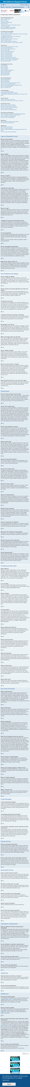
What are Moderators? (5, 80)
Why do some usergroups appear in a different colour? (11, 85)
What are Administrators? (6, 79)
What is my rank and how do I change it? (9, 41)
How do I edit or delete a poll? (6, 52)
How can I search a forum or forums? (8, 104)
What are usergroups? (5, 81)
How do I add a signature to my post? (8, 48)
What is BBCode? (4, 65)
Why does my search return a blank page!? (9, 107)
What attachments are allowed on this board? (9, 121)
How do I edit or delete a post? (7, 47)
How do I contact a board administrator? (8, 131)
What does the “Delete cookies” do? (8, 28)
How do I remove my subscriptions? (8, 117)
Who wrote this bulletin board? (7, 126)
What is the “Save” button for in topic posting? (10, 58)
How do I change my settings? (7, 32)
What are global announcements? (7, 70)
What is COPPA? (4, 20)
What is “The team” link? (5, 87)
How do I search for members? (7, 108)
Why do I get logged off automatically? (8, 27)
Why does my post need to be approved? (9, 59)
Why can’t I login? (4, 23)
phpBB (18, 331)
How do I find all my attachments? (7, 122)
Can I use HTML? (4, 66)
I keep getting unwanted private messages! (9, 92)
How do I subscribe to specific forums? (8, 116)
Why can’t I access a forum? (6, 53)
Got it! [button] (9, 1084)
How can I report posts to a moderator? (8, 57)
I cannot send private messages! (7, 91)
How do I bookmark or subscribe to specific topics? (11, 114)
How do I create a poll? (5, 50)
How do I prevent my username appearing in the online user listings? (14, 33)
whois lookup (4, 1025)
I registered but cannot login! (6, 22)
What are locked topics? (5, 73)
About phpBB (10, 1002)
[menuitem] (4, 5)
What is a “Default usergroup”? (7, 86)
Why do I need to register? (6, 18)
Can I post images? (4, 68)
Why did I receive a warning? (6, 56)
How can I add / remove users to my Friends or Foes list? (12, 100)
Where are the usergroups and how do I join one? (10, 82)
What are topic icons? (5, 74)
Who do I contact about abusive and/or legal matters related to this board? (14, 130)
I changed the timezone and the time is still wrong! (10, 36)
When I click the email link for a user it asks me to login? (12, 42)
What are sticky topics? (5, 72)
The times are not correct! (6, 35)
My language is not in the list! (6, 37)
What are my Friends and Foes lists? (8, 99)
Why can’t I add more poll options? (7, 51)
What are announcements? (6, 71)
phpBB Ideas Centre (5, 1011)
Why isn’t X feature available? (6, 128)
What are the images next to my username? (9, 38)
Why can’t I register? (5, 21)
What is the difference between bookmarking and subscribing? (13, 113)
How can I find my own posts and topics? (9, 109)
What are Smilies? (4, 67)
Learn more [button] (6, 1080)
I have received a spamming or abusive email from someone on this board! (14, 95)
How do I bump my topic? (6, 61)
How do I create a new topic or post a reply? (9, 46)
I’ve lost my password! (5, 26)
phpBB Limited (8, 999)
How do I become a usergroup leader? (8, 83)
